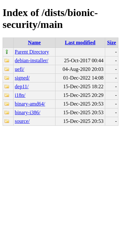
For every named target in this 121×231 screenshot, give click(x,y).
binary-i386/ (27, 112)
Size (111, 42)
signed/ (22, 78)
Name (34, 42)
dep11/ (22, 86)
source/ (22, 121)
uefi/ (19, 69)
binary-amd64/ (30, 104)
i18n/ (20, 95)
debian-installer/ (31, 60)
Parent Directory (32, 52)
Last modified (80, 42)
